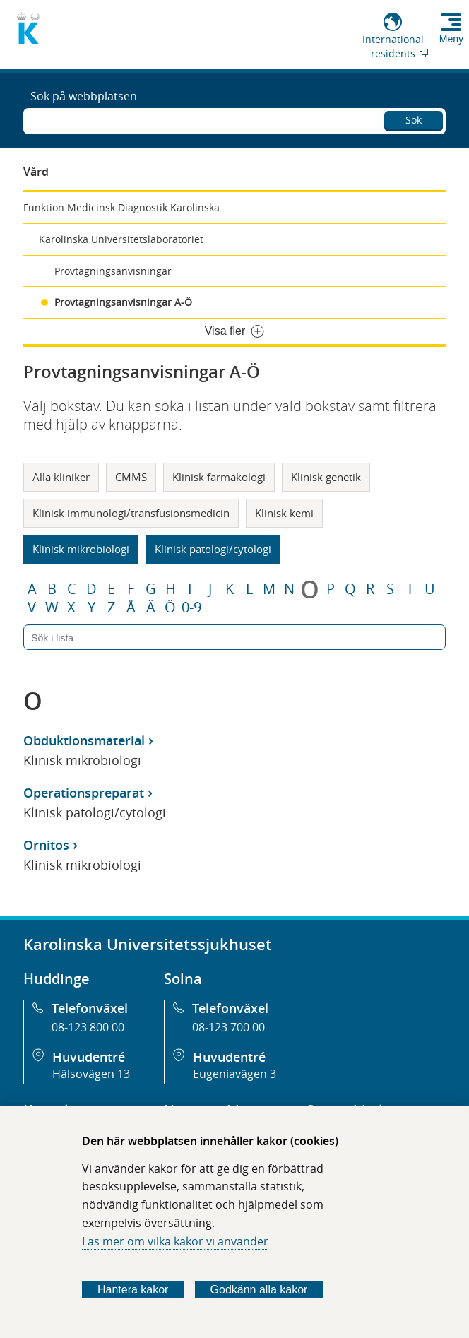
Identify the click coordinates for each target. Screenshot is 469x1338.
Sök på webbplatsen (83, 96)
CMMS (131, 477)
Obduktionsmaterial (84, 740)
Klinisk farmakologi (219, 477)
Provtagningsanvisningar (113, 271)
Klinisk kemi (284, 513)
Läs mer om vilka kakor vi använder (175, 1241)
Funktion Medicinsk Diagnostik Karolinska (121, 207)
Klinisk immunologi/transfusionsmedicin (131, 513)
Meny (451, 39)
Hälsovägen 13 (91, 1074)
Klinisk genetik (326, 477)
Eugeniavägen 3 (234, 1074)
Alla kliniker (61, 477)
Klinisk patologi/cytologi (213, 549)
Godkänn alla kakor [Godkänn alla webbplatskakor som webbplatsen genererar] (259, 1290)
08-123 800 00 (88, 1027)
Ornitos (46, 844)
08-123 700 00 (228, 1027)
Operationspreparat (83, 792)
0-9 (191, 607)
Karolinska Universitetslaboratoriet (121, 239)
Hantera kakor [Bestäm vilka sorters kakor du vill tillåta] (133, 1290)
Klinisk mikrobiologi (80, 549)
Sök (413, 119)
